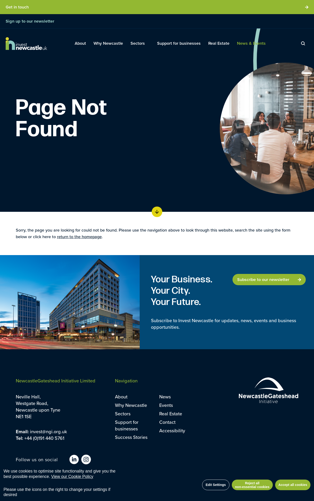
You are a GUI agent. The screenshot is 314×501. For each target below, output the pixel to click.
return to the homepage (79, 237)
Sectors (122, 413)
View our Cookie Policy (72, 477)
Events (166, 405)
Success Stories (131, 437)
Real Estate (170, 413)
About (121, 396)
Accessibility (172, 430)
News (165, 396)
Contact (167, 422)
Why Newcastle (131, 405)
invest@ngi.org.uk (48, 431)
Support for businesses (127, 425)
